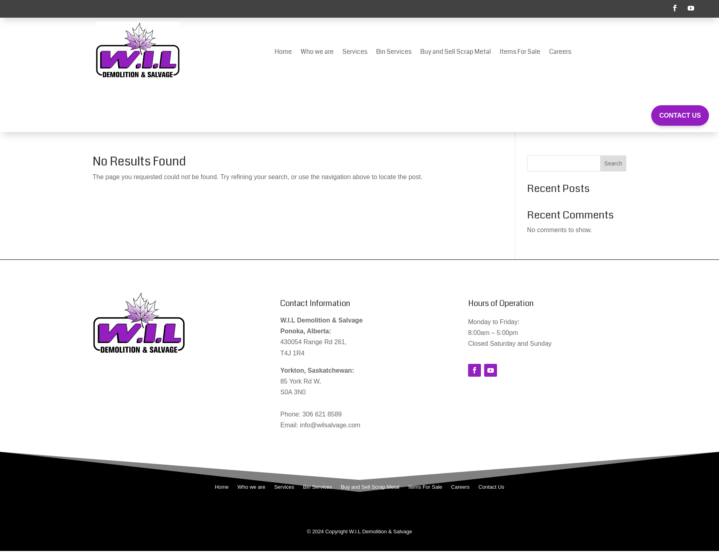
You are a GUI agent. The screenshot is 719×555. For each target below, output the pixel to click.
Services (354, 52)
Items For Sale (520, 52)
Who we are (317, 52)
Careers (560, 52)
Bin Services (393, 52)
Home (283, 52)
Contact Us (680, 115)
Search (613, 163)
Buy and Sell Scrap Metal (455, 52)
